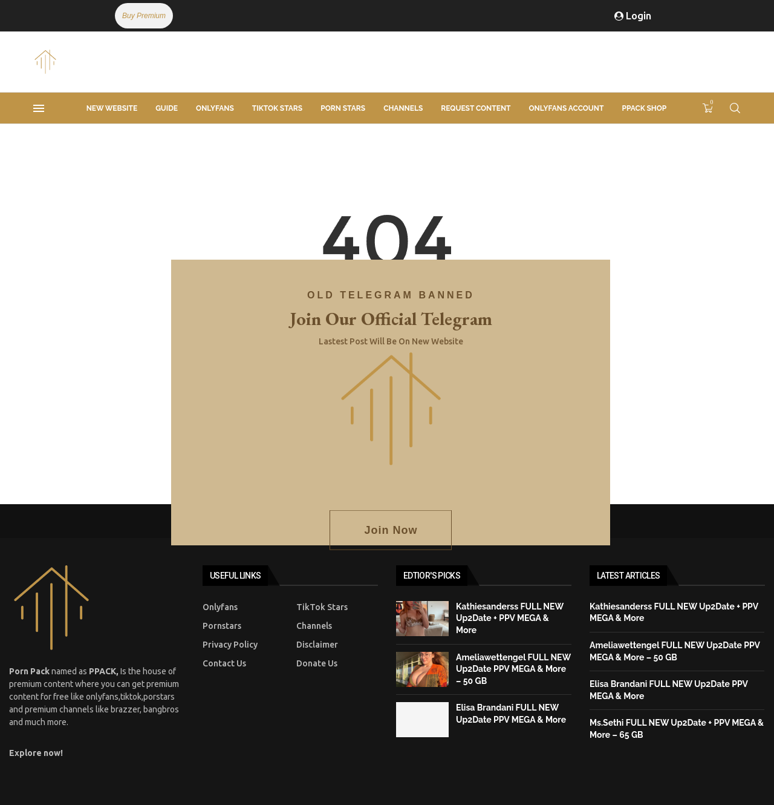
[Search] (735, 108)
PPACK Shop (644, 108)
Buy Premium (144, 16)
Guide (166, 108)
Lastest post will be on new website (391, 341)
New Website (111, 108)
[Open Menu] (38, 108)
